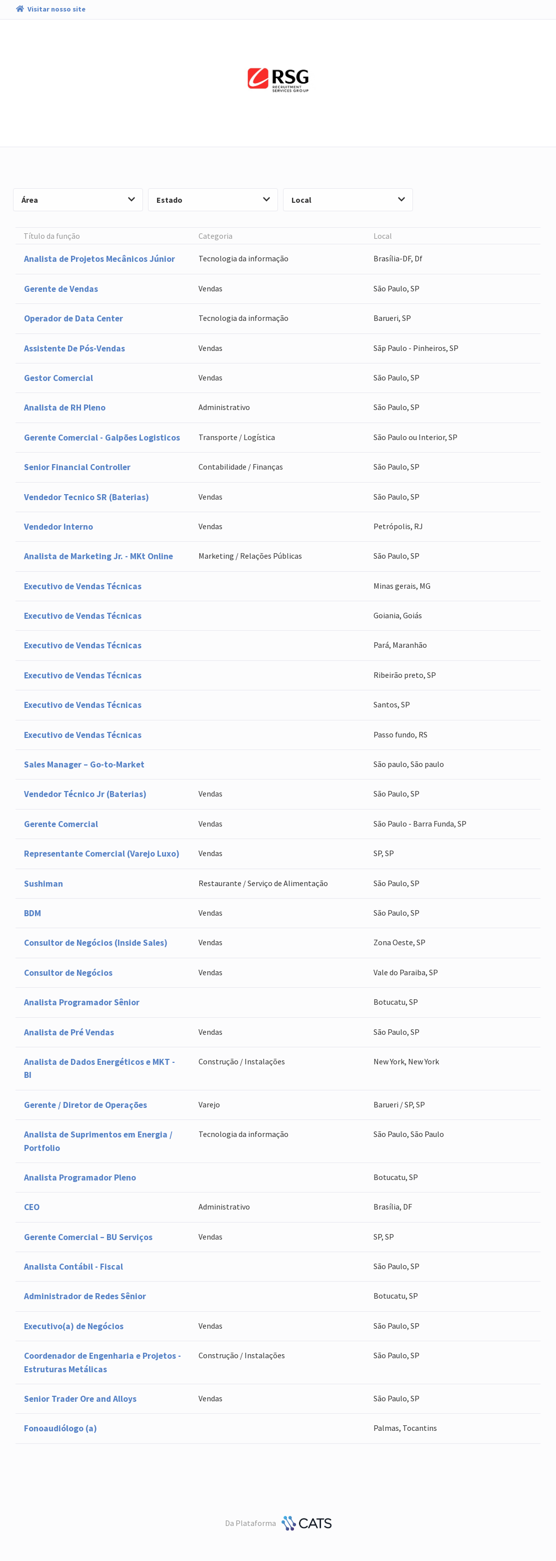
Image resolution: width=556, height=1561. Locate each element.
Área (78, 200)
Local (348, 200)
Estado (213, 200)
